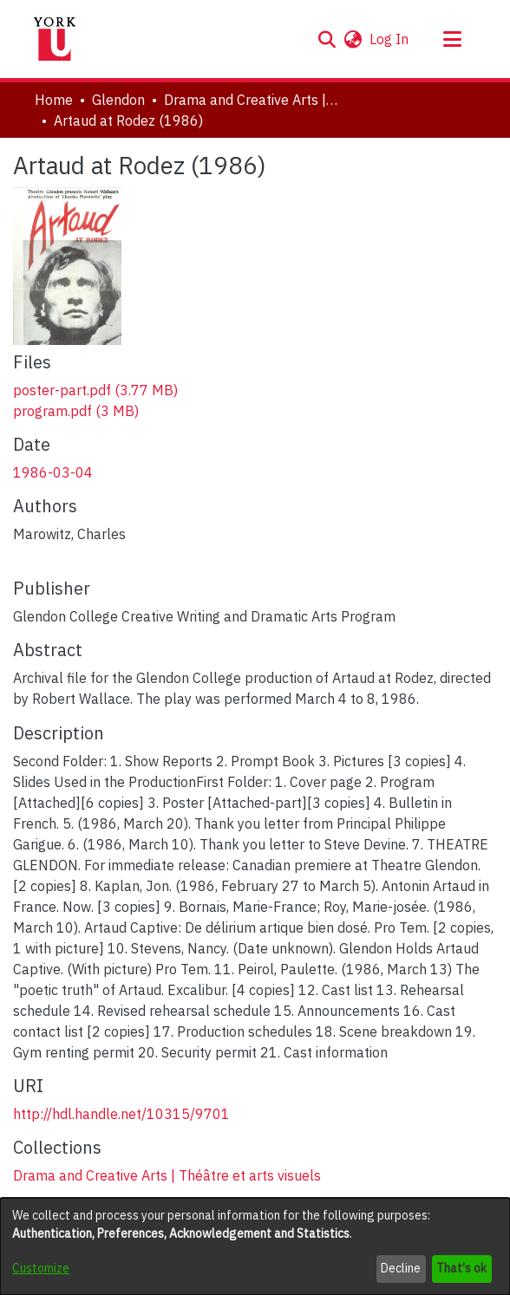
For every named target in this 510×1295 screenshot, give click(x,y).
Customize (40, 1268)
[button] (326, 39)
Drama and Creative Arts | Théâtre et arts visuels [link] (250, 99)
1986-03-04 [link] (53, 472)
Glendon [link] (118, 99)
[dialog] (255, 1246)
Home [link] (54, 99)
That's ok (461, 1268)
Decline (401, 1268)
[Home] (54, 39)
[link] (95, 390)
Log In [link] (389, 39)
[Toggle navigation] (452, 39)
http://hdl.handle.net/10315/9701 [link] (121, 1114)
